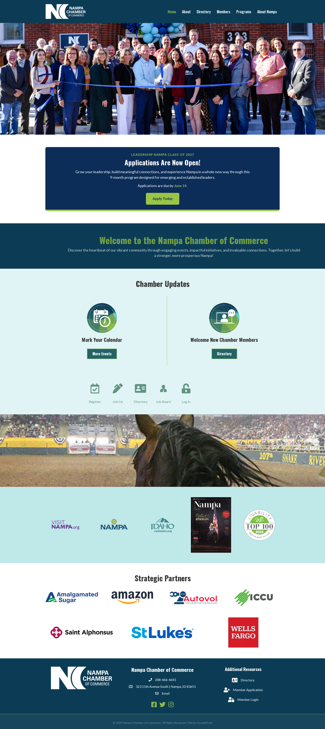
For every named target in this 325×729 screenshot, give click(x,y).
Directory (204, 11)
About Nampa (267, 11)
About (186, 11)
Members (223, 11)
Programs (243, 11)
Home (172, 11)
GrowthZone (204, 722)
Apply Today (163, 198)
